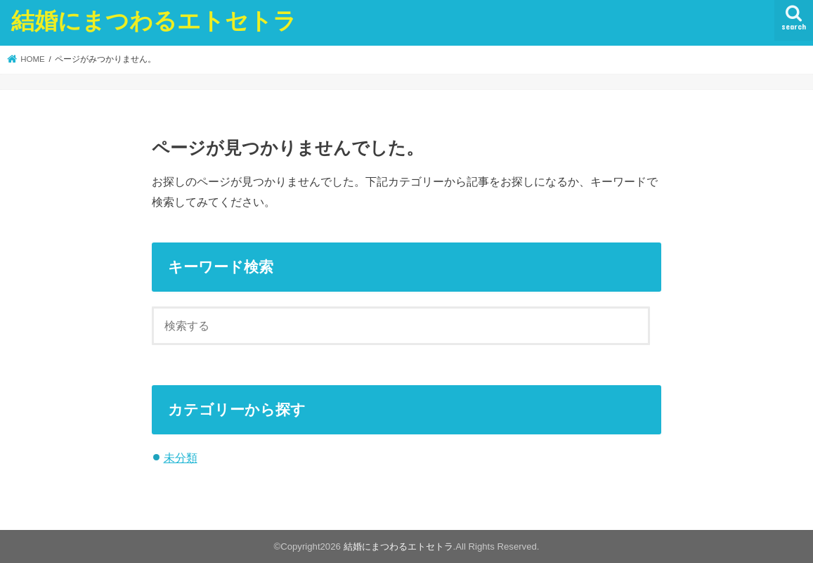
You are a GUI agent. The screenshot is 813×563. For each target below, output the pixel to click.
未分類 (180, 457)
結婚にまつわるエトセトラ (154, 20)
